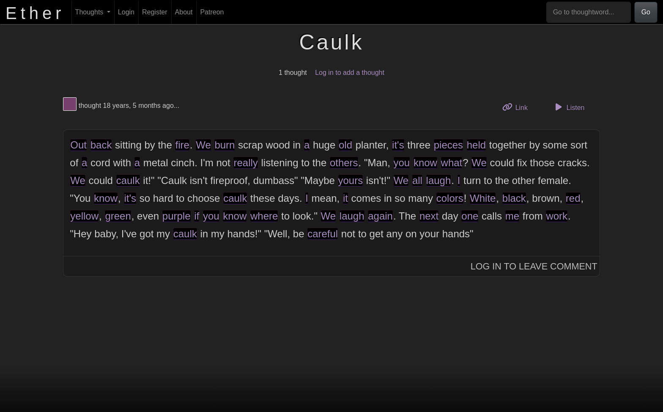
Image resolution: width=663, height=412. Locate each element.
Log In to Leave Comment (534, 266)
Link (518, 106)
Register (154, 12)
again (380, 216)
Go (645, 12)
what (452, 162)
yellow (84, 216)
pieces (448, 145)
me (512, 216)
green (118, 216)
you (402, 162)
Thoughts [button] (90, 12)
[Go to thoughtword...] (588, 12)
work (556, 216)
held (476, 145)
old (345, 145)
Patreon (212, 12)
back (101, 145)
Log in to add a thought (349, 72)
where (264, 216)
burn (224, 145)
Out (78, 145)
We (203, 145)
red (573, 198)
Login (126, 12)
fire (182, 145)
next (428, 216)
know (425, 162)
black (514, 198)
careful (322, 233)
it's (398, 145)
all (417, 180)
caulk (128, 180)
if (196, 216)
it (345, 198)
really (245, 162)
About (184, 12)
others (344, 162)
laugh (438, 180)
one (469, 216)
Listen (569, 107)
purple (176, 216)
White (483, 198)
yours (350, 180)
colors (449, 198)
